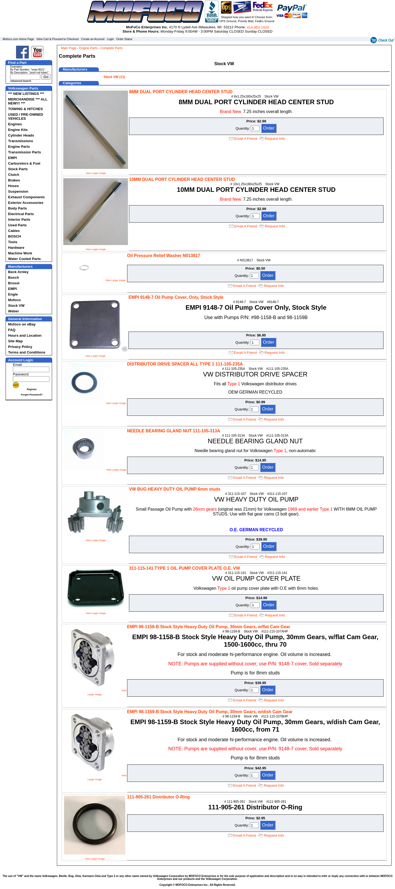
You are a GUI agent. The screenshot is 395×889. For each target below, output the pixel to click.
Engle (13, 294)
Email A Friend (245, 139)
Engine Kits (18, 130)
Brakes (14, 180)
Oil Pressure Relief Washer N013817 (163, 255)
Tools (12, 242)
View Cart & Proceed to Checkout (57, 39)
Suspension (18, 191)
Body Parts (17, 208)
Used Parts (17, 225)
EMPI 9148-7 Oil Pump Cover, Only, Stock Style (175, 297)
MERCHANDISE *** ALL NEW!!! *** (27, 101)
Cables (14, 231)
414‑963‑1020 (258, 27)
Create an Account (93, 39)
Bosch (13, 277)
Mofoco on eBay (22, 324)
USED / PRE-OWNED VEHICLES (25, 116)
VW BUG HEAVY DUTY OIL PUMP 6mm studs (174, 489)
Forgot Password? (32, 394)
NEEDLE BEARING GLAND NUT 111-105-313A (173, 431)
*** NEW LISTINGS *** (26, 94)
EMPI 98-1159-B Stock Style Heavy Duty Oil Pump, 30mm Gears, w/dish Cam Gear (210, 711)
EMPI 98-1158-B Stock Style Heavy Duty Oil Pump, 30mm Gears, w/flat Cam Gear (208, 626)
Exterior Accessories (25, 203)
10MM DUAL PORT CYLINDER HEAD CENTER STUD (182, 179)
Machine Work (20, 253)
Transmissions (20, 141)
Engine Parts (19, 147)
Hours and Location (24, 335)
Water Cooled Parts (24, 259)
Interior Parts (19, 220)
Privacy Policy (20, 347)
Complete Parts (111, 48)
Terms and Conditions (26, 352)
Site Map (15, 341)
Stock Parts (18, 169)
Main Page (68, 48)
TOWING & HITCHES (25, 109)
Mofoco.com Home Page (18, 39)
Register (32, 389)
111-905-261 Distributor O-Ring (158, 797)
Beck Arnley (18, 272)
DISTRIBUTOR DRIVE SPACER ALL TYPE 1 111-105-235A (185, 364)
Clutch (13, 175)
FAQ (11, 330)
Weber (13, 311)
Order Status (124, 39)
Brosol (13, 283)
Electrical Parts (21, 214)
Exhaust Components (26, 197)
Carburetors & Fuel (24, 163)
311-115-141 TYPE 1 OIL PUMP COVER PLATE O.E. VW (184, 568)
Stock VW (16, 306)
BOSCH (14, 236)
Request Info (275, 139)
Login (110, 39)
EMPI (12, 158)
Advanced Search (20, 81)
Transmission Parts (24, 152)
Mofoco (14, 300)
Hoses (13, 186)
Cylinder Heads (21, 135)
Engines (15, 124)
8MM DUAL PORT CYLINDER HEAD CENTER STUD (180, 92)
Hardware (16, 248)
